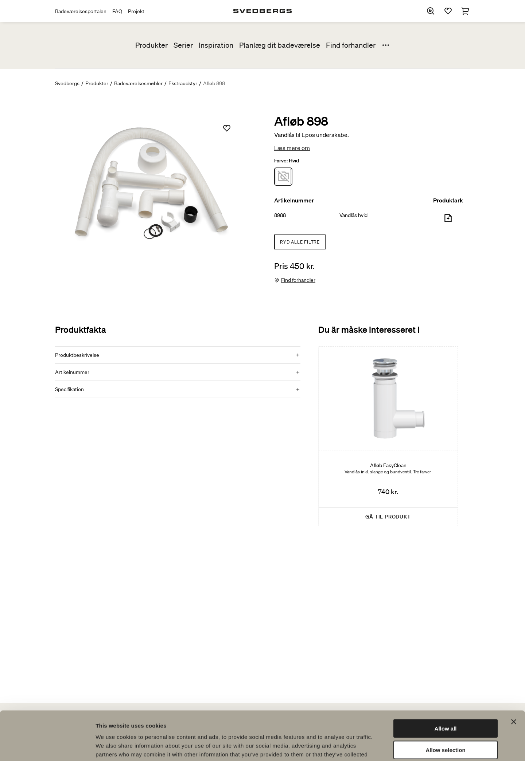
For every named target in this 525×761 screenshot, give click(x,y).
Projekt (136, 11)
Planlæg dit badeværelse (279, 45)
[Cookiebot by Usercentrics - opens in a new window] (47, 746)
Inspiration (216, 45)
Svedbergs (67, 83)
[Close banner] (513, 675)
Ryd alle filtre (300, 242)
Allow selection (445, 704)
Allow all (446, 682)
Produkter (151, 45)
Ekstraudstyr (182, 83)
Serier (183, 45)
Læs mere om (292, 147)
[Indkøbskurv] (465, 11)
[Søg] (430, 11)
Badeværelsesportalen (80, 11)
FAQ (117, 11)
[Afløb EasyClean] (388, 436)
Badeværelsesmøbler (138, 83)
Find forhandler (351, 45)
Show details (383, 747)
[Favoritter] (448, 11)
